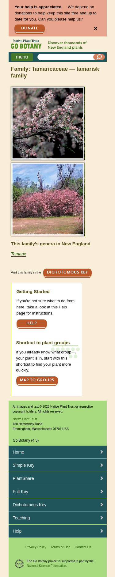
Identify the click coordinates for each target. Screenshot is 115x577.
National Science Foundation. (47, 566)
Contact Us (83, 547)
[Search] (99, 57)
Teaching (21, 517)
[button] (47, 123)
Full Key (21, 491)
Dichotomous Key (67, 272)
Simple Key (24, 465)
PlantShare (23, 478)
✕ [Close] (96, 28)
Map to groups (37, 380)
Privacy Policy (35, 547)
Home (18, 452)
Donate (29, 28)
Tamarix (18, 253)
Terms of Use (61, 547)
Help (31, 323)
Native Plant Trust (25, 419)
